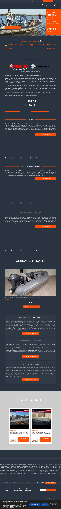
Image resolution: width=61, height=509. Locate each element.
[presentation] (50, 494)
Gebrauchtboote (18, 490)
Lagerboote (8, 488)
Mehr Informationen (30, 333)
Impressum (28, 490)
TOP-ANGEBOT (13, 28)
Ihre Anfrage (48, 1)
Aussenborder (17, 488)
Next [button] (36, 157)
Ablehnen (45, 504)
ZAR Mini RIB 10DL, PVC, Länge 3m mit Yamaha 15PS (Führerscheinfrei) (23, 297)
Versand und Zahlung (27, 482)
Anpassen (54, 504)
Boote (15, 487)
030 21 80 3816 (36, 1)
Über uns (19, 1)
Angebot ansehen (23, 439)
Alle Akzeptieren (34, 504)
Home (6, 487)
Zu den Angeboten (45, 134)
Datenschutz (28, 487)
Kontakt (15, 1)
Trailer (6, 490)
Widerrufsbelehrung (18, 482)
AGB (26, 488)
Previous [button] (6, 157)
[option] (21, 146)
